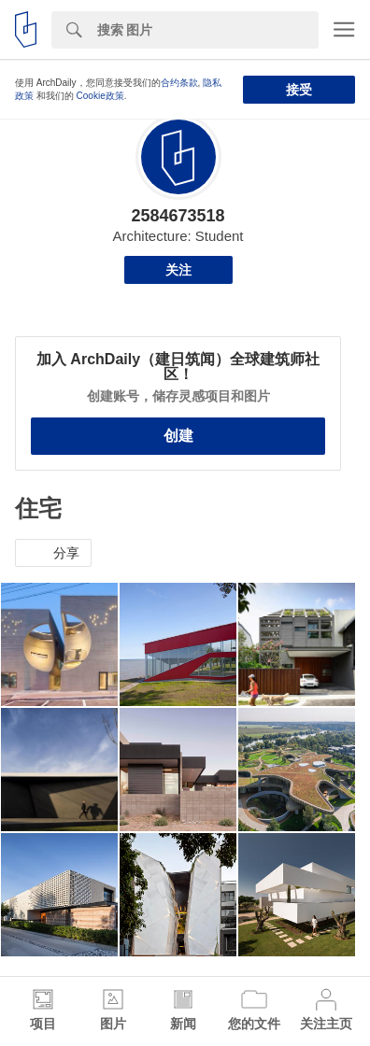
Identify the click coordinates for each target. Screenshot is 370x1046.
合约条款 (179, 83)
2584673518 (177, 215)
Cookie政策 (100, 96)
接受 (299, 89)
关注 (178, 269)
